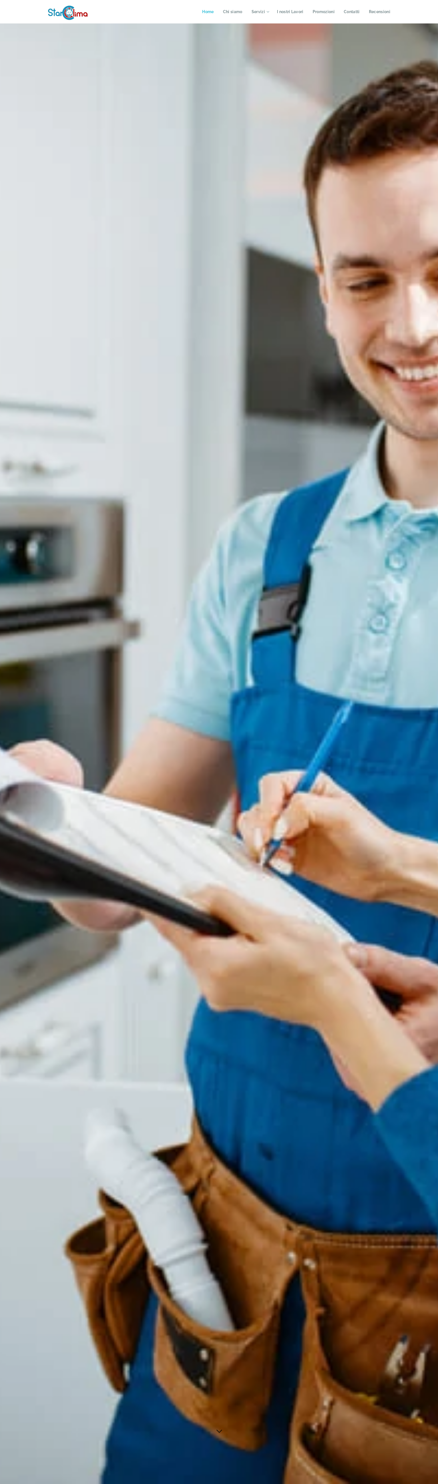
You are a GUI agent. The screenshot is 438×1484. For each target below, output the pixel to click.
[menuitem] (203, 12)
